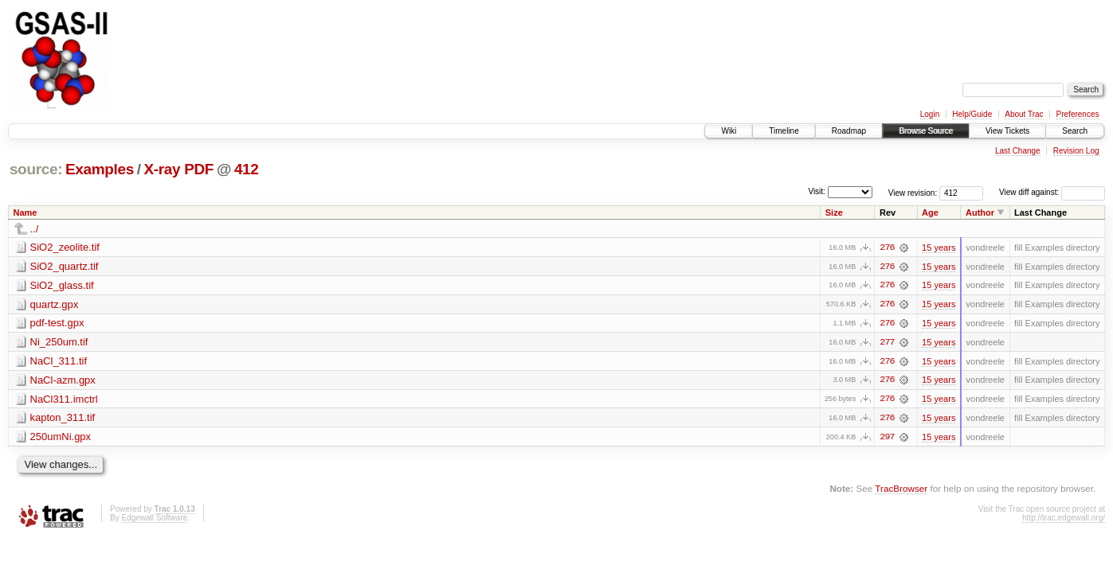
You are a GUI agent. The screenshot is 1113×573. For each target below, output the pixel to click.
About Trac (1024, 114)
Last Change (1017, 150)
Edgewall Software (154, 519)
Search (1075, 131)
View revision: (913, 192)
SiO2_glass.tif (62, 285)
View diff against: (1052, 192)
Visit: (816, 191)
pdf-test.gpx (57, 323)
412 (246, 169)
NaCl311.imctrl (64, 400)
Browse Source (926, 131)
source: (36, 169)
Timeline (783, 131)
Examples (99, 169)
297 (887, 438)
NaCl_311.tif (59, 362)
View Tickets (1007, 131)
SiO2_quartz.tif (64, 266)
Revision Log (1076, 150)
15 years (938, 247)
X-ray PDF (178, 169)
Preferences (1077, 114)
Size (834, 212)
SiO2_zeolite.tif (65, 247)
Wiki (728, 131)
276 (887, 247)
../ (34, 229)
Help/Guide (972, 114)
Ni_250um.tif (59, 343)
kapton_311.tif (63, 419)
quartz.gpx (54, 304)
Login (929, 114)
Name (25, 212)
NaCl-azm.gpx (63, 381)
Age (930, 212)
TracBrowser (901, 490)
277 (887, 343)
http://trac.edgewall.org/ (1063, 519)
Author (980, 212)
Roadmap (849, 131)
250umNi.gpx (61, 438)
